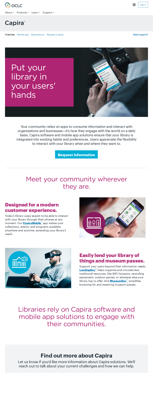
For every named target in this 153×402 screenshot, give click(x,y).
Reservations (37, 34)
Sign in (143, 4)
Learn (35, 12)
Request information (76, 154)
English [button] (134, 4)
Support (47, 12)
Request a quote (55, 34)
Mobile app (23, 34)
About (8, 12)
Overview (10, 34)
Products (22, 12)
